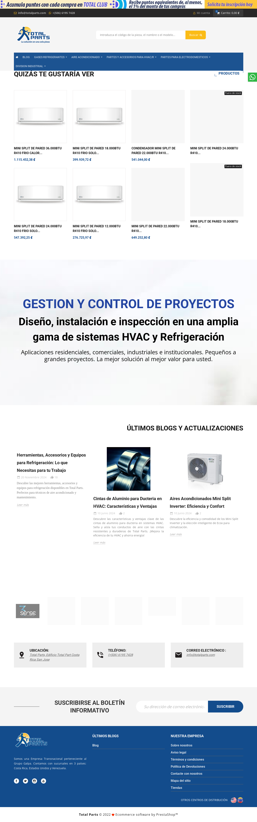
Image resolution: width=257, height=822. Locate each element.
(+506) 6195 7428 (120, 655)
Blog (95, 745)
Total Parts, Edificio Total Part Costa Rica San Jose (54, 657)
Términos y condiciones (187, 759)
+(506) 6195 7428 (64, 13)
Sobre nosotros (181, 745)
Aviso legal (178, 752)
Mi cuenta (201, 13)
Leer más (23, 505)
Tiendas (176, 788)
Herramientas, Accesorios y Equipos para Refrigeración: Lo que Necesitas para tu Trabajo (51, 463)
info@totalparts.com (32, 13)
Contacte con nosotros (186, 773)
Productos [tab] (229, 73)
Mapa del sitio (181, 781)
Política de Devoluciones (188, 766)
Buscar (195, 35)
